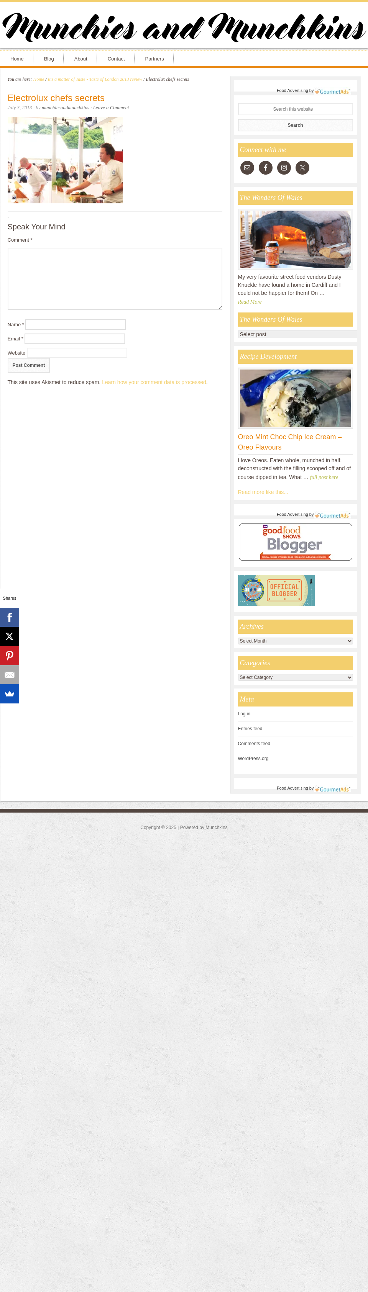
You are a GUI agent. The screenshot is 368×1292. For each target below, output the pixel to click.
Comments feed (254, 743)
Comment (20, 240)
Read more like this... (263, 492)
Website (17, 353)
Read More (250, 302)
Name (16, 324)
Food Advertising (292, 90)
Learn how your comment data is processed (154, 382)
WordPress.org (253, 758)
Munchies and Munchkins (184, 29)
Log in (244, 713)
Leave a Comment (111, 107)
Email (15, 339)
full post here (324, 477)
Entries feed (250, 728)
